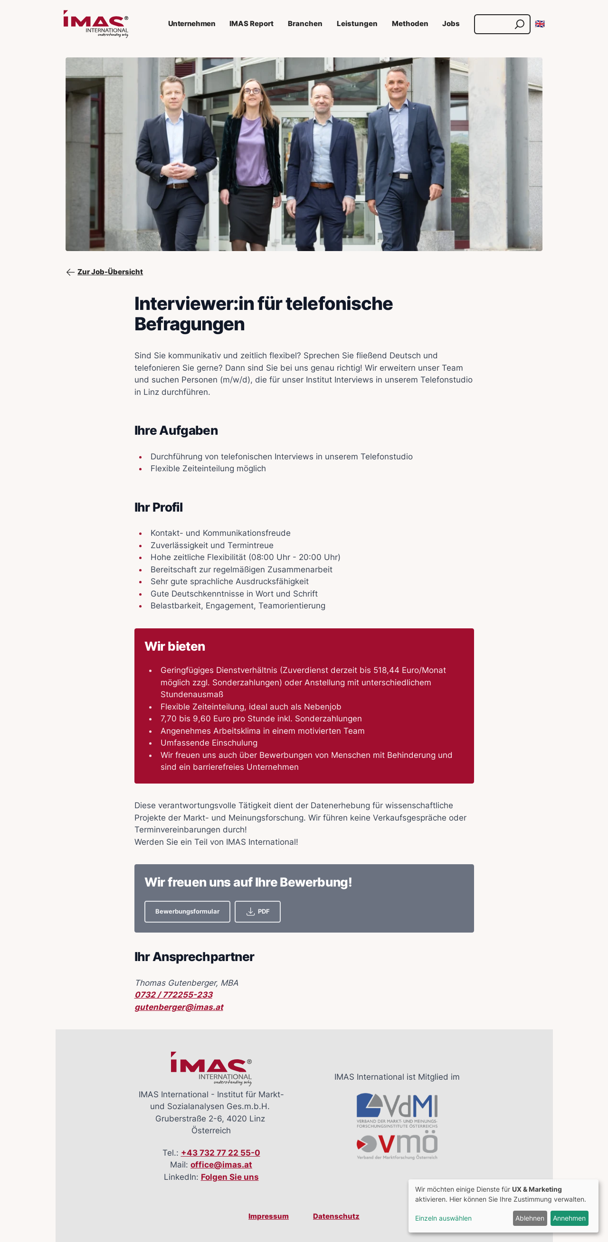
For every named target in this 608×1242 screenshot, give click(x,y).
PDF (258, 911)
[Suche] (493, 24)
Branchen (305, 23)
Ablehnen (529, 1218)
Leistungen (357, 23)
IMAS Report (251, 23)
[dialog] (503, 1206)
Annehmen (569, 1218)
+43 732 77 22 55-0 (220, 1153)
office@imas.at (221, 1164)
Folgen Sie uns (230, 1177)
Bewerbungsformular (187, 911)
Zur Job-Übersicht (104, 272)
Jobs (451, 23)
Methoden (410, 23)
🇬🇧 (540, 23)
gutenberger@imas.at (178, 1007)
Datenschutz (336, 1216)
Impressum (268, 1216)
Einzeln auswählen (443, 1218)
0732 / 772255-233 (173, 994)
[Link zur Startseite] (96, 24)
